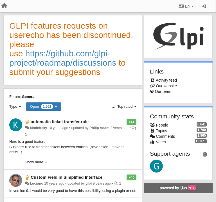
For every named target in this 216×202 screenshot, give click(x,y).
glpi (89, 183)
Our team (163, 91)
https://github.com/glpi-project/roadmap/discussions (62, 58)
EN (186, 6)
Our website (166, 86)
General (28, 97)
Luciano (36, 183)
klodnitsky (38, 128)
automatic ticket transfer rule (60, 121)
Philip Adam (99, 128)
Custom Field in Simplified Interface (66, 177)
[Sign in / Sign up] (204, 6)
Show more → (36, 162)
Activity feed (166, 80)
